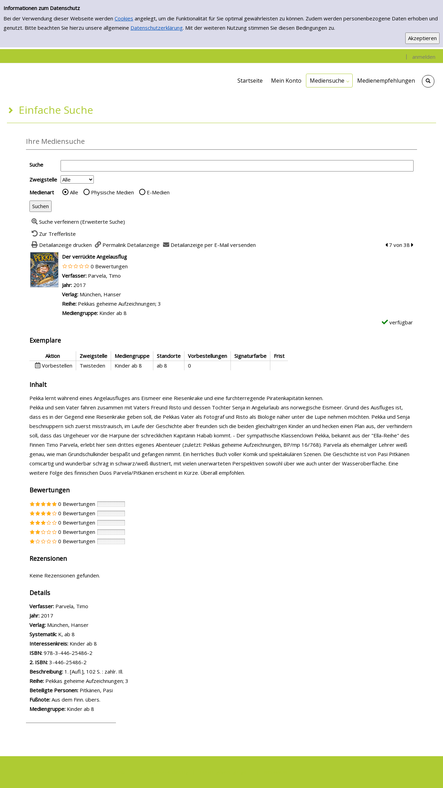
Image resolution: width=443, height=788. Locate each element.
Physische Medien (112, 192)
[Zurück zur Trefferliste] (52, 233)
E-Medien (158, 192)
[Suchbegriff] (237, 165)
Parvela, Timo (104, 275)
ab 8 (69, 634)
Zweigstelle (43, 179)
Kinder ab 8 (83, 643)
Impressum (275, 772)
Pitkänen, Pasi (96, 690)
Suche (36, 164)
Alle (74, 192)
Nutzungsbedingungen (224, 772)
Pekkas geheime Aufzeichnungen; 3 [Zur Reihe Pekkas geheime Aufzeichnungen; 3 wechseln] (119, 303)
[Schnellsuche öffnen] (428, 81)
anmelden (423, 56)
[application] (329, 80)
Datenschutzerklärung (156, 27)
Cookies (124, 18)
